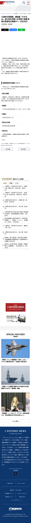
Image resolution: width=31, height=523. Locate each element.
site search (24, 3)
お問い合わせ (22, 496)
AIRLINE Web (10, 483)
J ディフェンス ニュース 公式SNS (15, 471)
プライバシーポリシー (22, 493)
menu (28, 4)
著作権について (8, 496)
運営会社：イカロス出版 (15, 490)
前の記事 (23, 149)
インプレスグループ (15, 500)
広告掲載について (9, 493)
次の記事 (7, 149)
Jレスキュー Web (21, 483)
